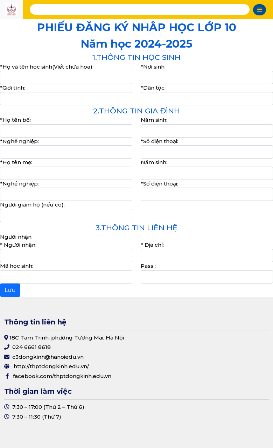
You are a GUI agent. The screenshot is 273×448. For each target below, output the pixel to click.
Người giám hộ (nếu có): (32, 204)
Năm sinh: (154, 120)
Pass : (148, 265)
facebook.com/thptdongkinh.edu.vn (62, 376)
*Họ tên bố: (15, 120)
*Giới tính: (12, 87)
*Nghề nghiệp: (19, 141)
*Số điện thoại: (159, 141)
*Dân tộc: (153, 87)
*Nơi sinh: (153, 66)
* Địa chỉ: (152, 244)
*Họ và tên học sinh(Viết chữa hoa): (46, 66)
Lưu (10, 290)
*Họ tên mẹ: (16, 162)
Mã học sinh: (16, 265)
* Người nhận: (18, 244)
